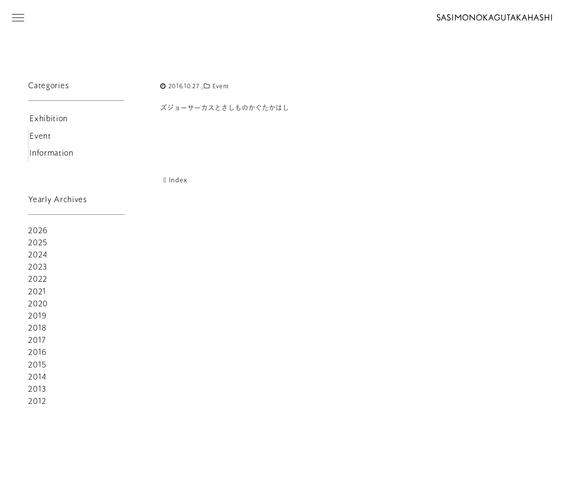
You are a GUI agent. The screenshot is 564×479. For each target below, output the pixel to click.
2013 (37, 393)
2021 (37, 295)
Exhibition (48, 120)
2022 (37, 282)
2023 (37, 270)
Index (173, 180)
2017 (37, 344)
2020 (38, 307)
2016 (37, 356)
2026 (38, 234)
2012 (37, 405)
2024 (37, 258)
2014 (37, 380)
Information (51, 156)
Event (221, 86)
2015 (37, 368)
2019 (37, 319)
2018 (37, 331)
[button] (18, 17)
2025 (37, 246)
